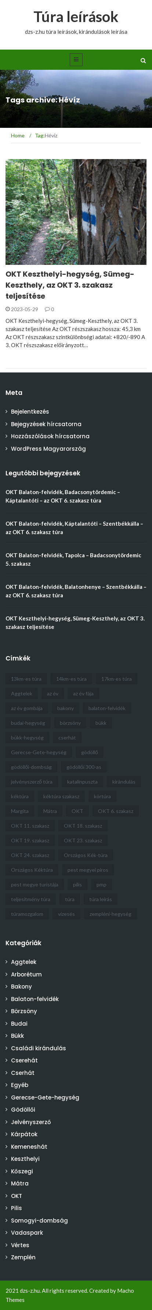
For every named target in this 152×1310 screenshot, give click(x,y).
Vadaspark (27, 1233)
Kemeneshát (29, 1147)
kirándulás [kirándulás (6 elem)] (123, 781)
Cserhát (23, 1073)
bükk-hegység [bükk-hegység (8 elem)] (27, 737)
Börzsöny (24, 1011)
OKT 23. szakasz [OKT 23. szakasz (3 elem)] (83, 840)
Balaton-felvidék (35, 999)
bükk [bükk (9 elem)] (100, 723)
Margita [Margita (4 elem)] (20, 811)
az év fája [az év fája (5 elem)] (83, 693)
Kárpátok (24, 1134)
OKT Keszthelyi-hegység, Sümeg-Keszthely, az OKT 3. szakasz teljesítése (70, 285)
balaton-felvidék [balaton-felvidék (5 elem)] (107, 708)
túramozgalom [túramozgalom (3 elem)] (27, 914)
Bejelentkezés (30, 411)
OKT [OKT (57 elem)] (77, 811)
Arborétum (26, 974)
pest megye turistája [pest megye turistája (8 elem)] (34, 884)
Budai (19, 1024)
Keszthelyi (25, 1159)
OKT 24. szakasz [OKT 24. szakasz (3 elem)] (30, 855)
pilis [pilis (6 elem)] (77, 884)
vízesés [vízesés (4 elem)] (66, 914)
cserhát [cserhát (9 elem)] (67, 737)
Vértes (20, 1245)
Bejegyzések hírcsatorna (46, 424)
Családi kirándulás (38, 1048)
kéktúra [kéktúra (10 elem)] (20, 796)
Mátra (20, 1183)
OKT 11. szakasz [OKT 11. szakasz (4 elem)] (30, 826)
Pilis (16, 1208)
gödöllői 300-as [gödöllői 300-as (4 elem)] (83, 767)
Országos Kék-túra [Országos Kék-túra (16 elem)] (86, 855)
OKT (16, 1196)
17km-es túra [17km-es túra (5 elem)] (116, 679)
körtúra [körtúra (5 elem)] (102, 796)
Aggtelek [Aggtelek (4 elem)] (21, 693)
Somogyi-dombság (39, 1220)
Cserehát (24, 1060)
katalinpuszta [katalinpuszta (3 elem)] (82, 781)
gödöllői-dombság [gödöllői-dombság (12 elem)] (31, 767)
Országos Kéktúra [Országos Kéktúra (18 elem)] (32, 870)
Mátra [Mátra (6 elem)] (50, 811)
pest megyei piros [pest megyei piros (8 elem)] (88, 870)
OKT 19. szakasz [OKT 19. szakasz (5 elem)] (30, 840)
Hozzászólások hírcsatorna (50, 436)
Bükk (17, 1036)
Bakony (21, 986)
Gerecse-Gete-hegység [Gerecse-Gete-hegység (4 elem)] (38, 752)
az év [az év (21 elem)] (52, 693)
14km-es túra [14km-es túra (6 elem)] (71, 679)
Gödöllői (23, 1109)
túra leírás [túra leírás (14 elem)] (100, 899)
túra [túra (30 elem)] (70, 899)
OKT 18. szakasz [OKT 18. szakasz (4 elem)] (83, 826)
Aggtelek (23, 962)
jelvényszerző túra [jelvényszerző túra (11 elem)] (32, 781)
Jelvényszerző (31, 1122)
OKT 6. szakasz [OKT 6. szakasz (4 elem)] (115, 811)
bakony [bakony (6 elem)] (65, 708)
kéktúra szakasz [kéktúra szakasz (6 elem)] (61, 796)
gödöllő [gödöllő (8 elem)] (89, 752)
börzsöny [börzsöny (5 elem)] (70, 723)
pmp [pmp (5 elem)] (101, 884)
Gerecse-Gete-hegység (45, 1097)
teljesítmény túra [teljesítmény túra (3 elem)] (30, 899)
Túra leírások (76, 16)
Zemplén (23, 1257)
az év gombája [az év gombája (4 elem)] (27, 708)
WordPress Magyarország (48, 449)
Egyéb (19, 1085)
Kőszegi (22, 1171)
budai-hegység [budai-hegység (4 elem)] (28, 723)
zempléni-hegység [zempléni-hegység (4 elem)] (110, 914)
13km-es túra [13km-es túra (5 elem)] (26, 679)
